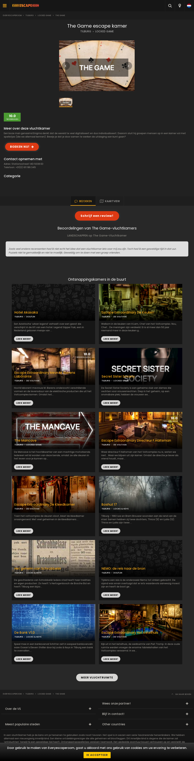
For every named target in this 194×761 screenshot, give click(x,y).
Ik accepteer (97, 755)
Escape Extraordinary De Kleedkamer (44, 505)
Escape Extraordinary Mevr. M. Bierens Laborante (44, 375)
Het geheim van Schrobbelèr (37, 569)
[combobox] (179, 5)
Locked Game (44, 15)
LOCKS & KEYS (121, 508)
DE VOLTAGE (120, 316)
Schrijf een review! (97, 216)
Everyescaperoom (12, 15)
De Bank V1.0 (24, 633)
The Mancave (25, 441)
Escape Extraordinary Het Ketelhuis (130, 633)
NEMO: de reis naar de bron (123, 569)
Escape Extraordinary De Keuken (128, 312)
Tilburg (29, 15)
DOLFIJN (30, 316)
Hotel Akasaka (26, 312)
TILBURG (85, 31)
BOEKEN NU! (19, 147)
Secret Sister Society (118, 377)
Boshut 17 (109, 505)
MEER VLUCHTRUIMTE (97, 677)
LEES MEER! (110, 338)
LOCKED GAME (104, 31)
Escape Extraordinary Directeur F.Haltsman (136, 441)
